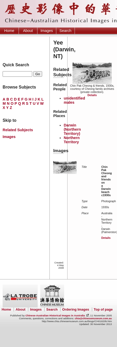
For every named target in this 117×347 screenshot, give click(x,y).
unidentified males (74, 100)
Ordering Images (75, 309)
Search (65, 31)
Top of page (103, 309)
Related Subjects (18, 130)
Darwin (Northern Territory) (72, 129)
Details (92, 95)
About (28, 31)
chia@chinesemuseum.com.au (93, 318)
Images (47, 31)
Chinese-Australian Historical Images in (55, 315)
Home (9, 31)
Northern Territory (72, 140)
